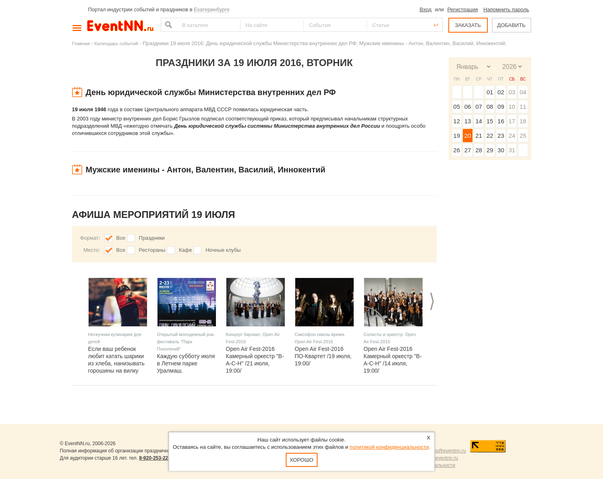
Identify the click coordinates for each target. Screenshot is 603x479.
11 (523, 106)
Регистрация (462, 9)
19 (456, 135)
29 (490, 150)
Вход (425, 9)
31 (511, 150)
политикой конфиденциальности (389, 447)
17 (511, 121)
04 (523, 92)
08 (490, 106)
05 (456, 106)
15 (490, 121)
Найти (167, 24)
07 (478, 106)
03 (511, 92)
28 (478, 150)
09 (500, 106)
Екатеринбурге (212, 9)
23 (500, 135)
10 (511, 106)
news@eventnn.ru (446, 451)
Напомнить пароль (506, 9)
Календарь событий (116, 43)
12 (456, 121)
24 (511, 135)
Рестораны (152, 250)
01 (490, 92)
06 (467, 106)
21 (478, 135)
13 (467, 121)
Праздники (152, 238)
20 (467, 135)
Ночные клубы (222, 250)
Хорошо (301, 460)
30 (500, 150)
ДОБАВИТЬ (511, 25)
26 (456, 150)
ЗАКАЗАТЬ (468, 25)
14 (478, 121)
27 (467, 150)
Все (120, 238)
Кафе (185, 250)
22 (490, 135)
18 (523, 121)
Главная (81, 43)
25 (523, 135)
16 (500, 121)
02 (500, 92)
